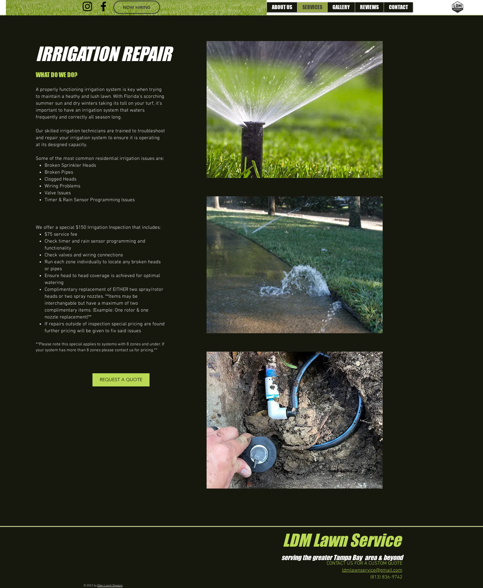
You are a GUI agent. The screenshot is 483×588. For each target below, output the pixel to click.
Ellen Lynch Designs (110, 585)
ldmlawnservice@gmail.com (372, 570)
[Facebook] (103, 6)
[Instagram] (87, 6)
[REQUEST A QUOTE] (121, 379)
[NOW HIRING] (136, 7)
